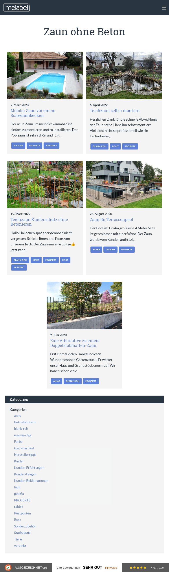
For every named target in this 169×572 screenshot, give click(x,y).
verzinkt (51, 145)
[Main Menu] (164, 7)
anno (56, 381)
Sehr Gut (92, 567)
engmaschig (22, 435)
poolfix (18, 145)
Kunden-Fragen (25, 474)
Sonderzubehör (25, 526)
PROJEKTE (34, 145)
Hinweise (111, 567)
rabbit (18, 506)
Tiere (18, 539)
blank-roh (99, 146)
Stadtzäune (22, 533)
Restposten (22, 513)
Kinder (19, 461)
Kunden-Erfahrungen (29, 467)
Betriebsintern (24, 422)
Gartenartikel (24, 448)
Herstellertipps (25, 454)
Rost (65, 260)
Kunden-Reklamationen (31, 480)
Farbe (96, 249)
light (115, 146)
